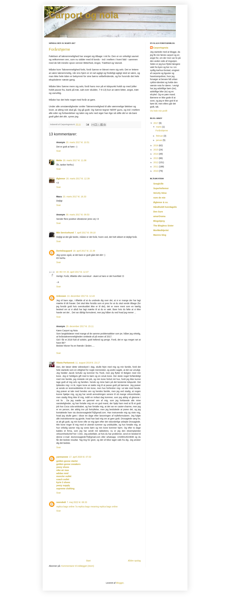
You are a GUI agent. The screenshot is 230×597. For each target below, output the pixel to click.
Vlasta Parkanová (65, 362)
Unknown (61, 296)
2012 (156, 162)
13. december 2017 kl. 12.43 (81, 296)
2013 (156, 158)
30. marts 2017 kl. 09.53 (77, 214)
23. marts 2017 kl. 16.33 (74, 196)
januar (159, 140)
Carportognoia (160, 47)
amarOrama (159, 216)
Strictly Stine (160, 193)
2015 (156, 149)
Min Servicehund (65, 232)
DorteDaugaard (64, 251)
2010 (156, 171)
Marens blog (159, 235)
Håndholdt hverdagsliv (165, 207)
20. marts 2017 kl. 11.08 (74, 160)
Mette (59, 160)
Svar (58, 151)
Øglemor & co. (160, 202)
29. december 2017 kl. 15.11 (80, 326)
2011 (156, 166)
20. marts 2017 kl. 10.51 (77, 142)
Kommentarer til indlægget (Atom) (77, 566)
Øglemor (60, 178)
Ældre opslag (134, 560)
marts (159, 127)
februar (160, 136)
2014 (156, 154)
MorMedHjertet (161, 230)
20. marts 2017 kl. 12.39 (78, 178)
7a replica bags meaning (87, 506)
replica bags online (65, 506)
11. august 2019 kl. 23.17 (87, 362)
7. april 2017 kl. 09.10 (85, 232)
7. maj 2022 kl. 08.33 (77, 502)
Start (88, 560)
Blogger (119, 583)
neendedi (61, 502)
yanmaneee (62, 457)
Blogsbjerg (159, 221)
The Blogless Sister (163, 225)
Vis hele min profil (158, 111)
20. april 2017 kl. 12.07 (77, 272)
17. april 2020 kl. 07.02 (80, 457)
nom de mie (159, 197)
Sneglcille (158, 183)
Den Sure (158, 211)
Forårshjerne (59, 49)
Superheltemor (161, 188)
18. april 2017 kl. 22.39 (84, 251)
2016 (156, 145)
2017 (156, 123)
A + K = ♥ (61, 272)
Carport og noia (84, 15)
